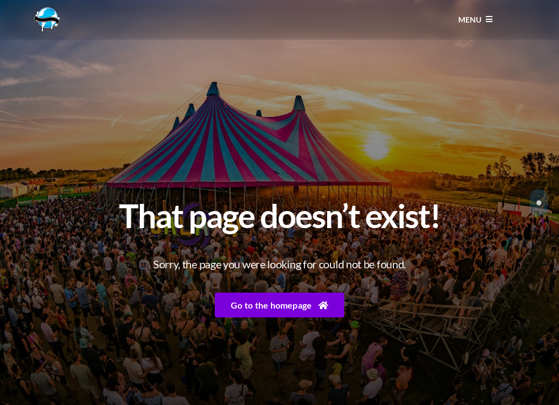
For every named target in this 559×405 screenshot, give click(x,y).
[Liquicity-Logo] (47, 10)
